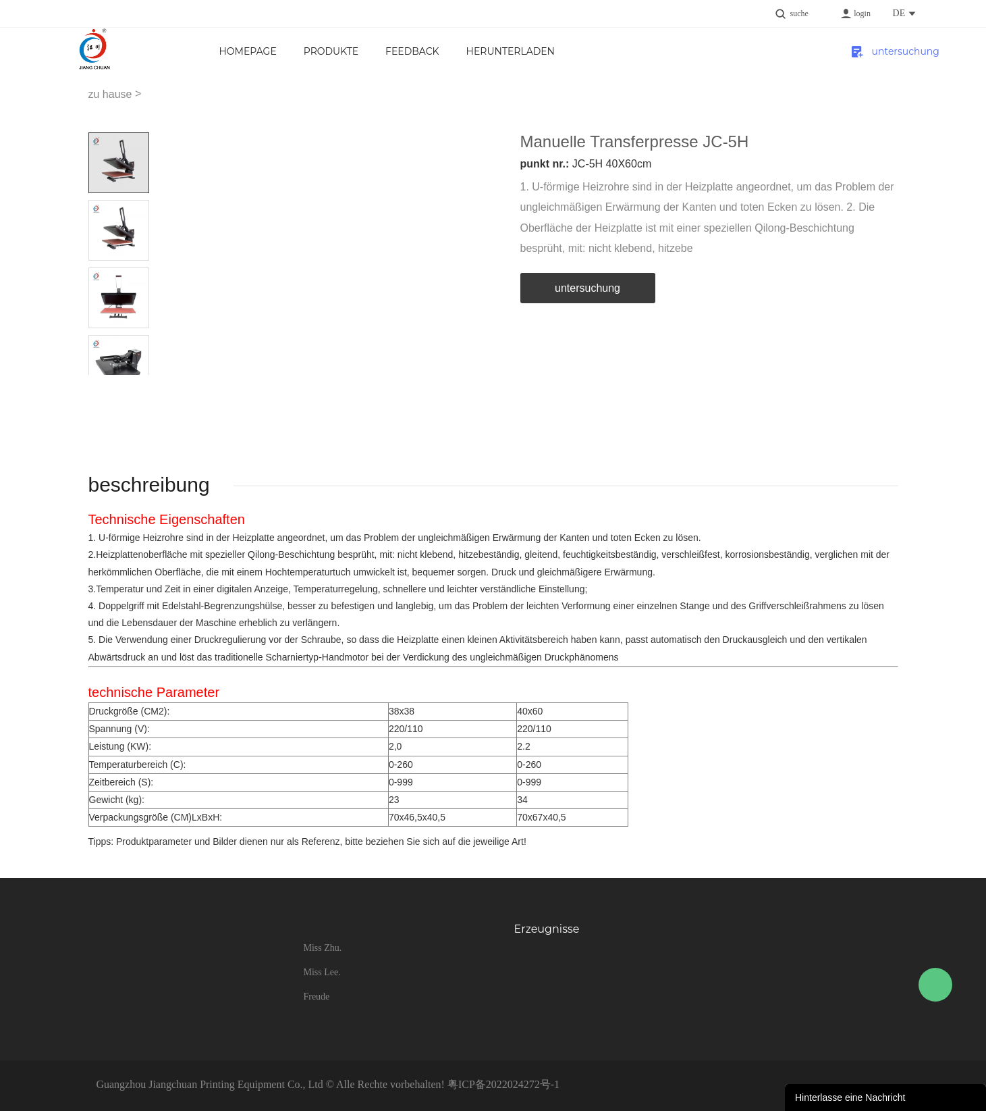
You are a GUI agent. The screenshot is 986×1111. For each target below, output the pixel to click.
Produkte (331, 51)
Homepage (247, 51)
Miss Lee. (321, 972)
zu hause (110, 94)
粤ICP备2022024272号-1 (503, 1084)
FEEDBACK (412, 51)
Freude (316, 996)
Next (134, 385)
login (862, 13)
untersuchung (894, 51)
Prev (103, 385)
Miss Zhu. (322, 948)
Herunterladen (510, 51)
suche (799, 13)
